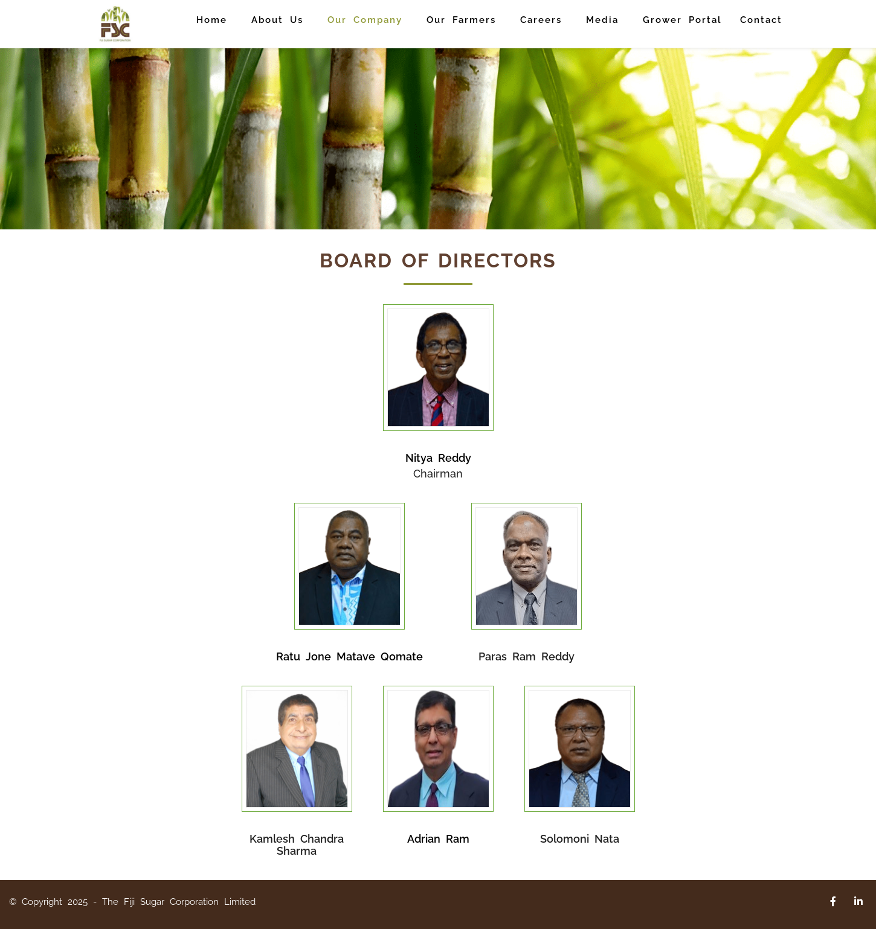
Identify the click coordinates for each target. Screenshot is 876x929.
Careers (541, 19)
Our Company (364, 19)
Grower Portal (682, 19)
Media (602, 19)
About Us (277, 19)
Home (211, 19)
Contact (761, 19)
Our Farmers (461, 19)
